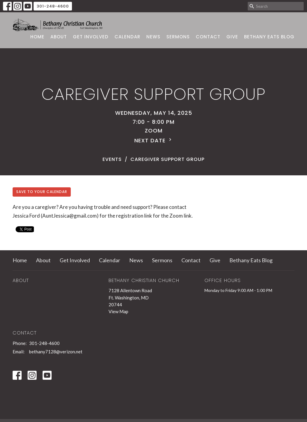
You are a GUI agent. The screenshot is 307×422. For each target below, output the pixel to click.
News (153, 37)
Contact (208, 37)
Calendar (127, 37)
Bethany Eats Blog (269, 37)
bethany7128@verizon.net (55, 351)
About (58, 37)
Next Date (153, 140)
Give (232, 37)
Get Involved (91, 37)
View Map (118, 311)
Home (37, 37)
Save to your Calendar (41, 191)
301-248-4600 (53, 6)
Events (112, 159)
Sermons (178, 37)
